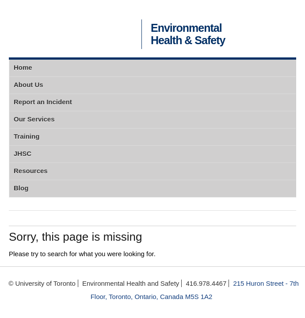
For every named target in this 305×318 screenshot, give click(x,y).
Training (26, 136)
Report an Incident (43, 102)
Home (23, 67)
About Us (28, 84)
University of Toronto (73, 29)
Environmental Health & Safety (188, 34)
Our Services (34, 119)
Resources (31, 170)
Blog (21, 188)
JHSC (22, 153)
